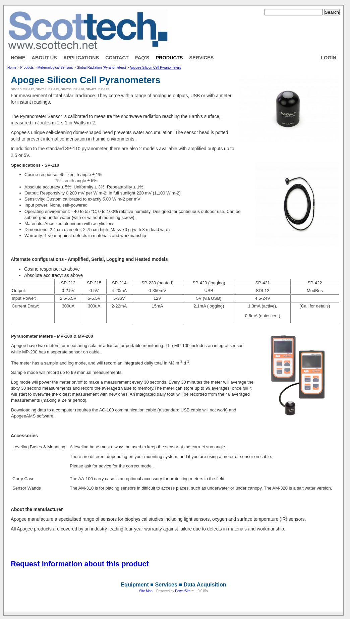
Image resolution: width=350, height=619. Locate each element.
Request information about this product (80, 564)
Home (18, 57)
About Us (44, 57)
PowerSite (182, 591)
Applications (81, 57)
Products (169, 57)
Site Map (146, 591)
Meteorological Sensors (55, 67)
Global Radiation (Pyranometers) (101, 67)
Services (201, 57)
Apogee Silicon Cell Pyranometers (155, 67)
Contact (117, 57)
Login (328, 57)
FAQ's (142, 57)
